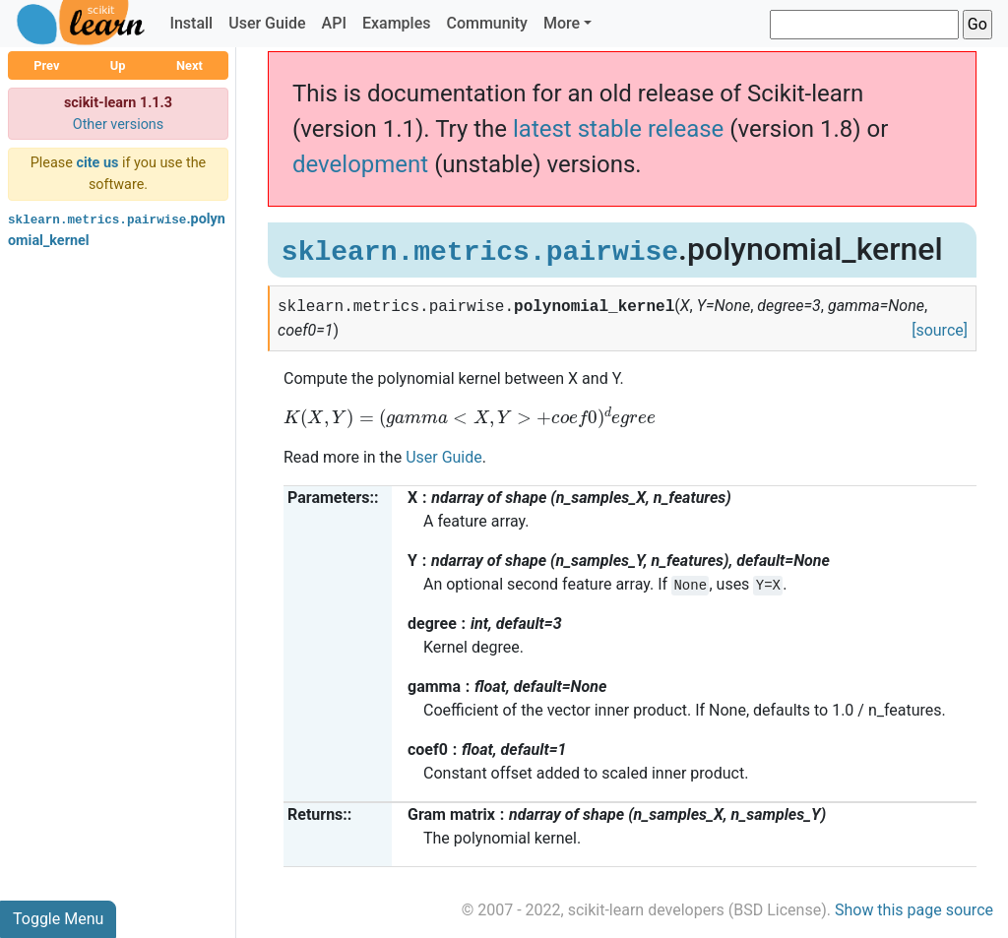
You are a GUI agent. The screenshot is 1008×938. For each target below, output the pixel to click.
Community (486, 23)
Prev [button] (46, 65)
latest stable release (618, 129)
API (334, 23)
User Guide (266, 23)
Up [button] (118, 65)
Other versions (118, 124)
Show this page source (914, 910)
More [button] (561, 23)
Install (191, 23)
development (360, 164)
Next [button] (189, 65)
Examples (396, 23)
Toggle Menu (58, 918)
